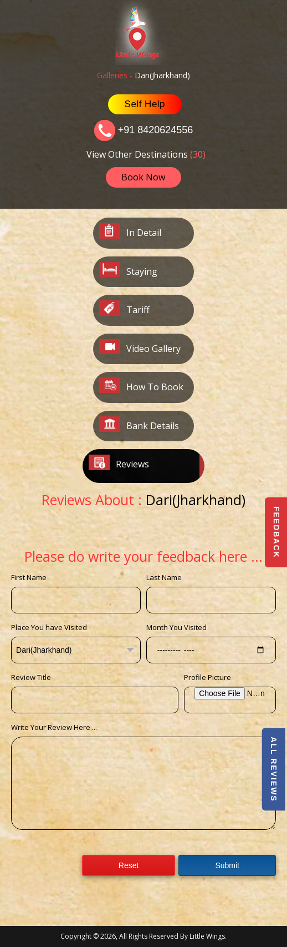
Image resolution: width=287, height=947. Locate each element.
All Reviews (273, 769)
